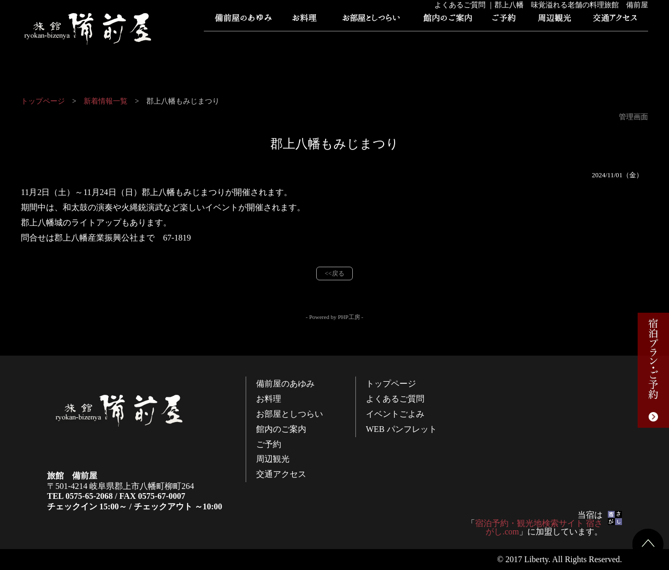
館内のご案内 (447, 20)
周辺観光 (554, 20)
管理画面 (633, 117)
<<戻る (334, 273)
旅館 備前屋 (89, 28)
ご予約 (504, 20)
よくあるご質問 (306, 41)
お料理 (305, 20)
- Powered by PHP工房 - (334, 317)
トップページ (238, 41)
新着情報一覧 (106, 101)
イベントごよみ (374, 41)
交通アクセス (614, 20)
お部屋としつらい (371, 20)
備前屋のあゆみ (243, 20)
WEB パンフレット (442, 41)
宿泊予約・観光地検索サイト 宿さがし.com (539, 527)
